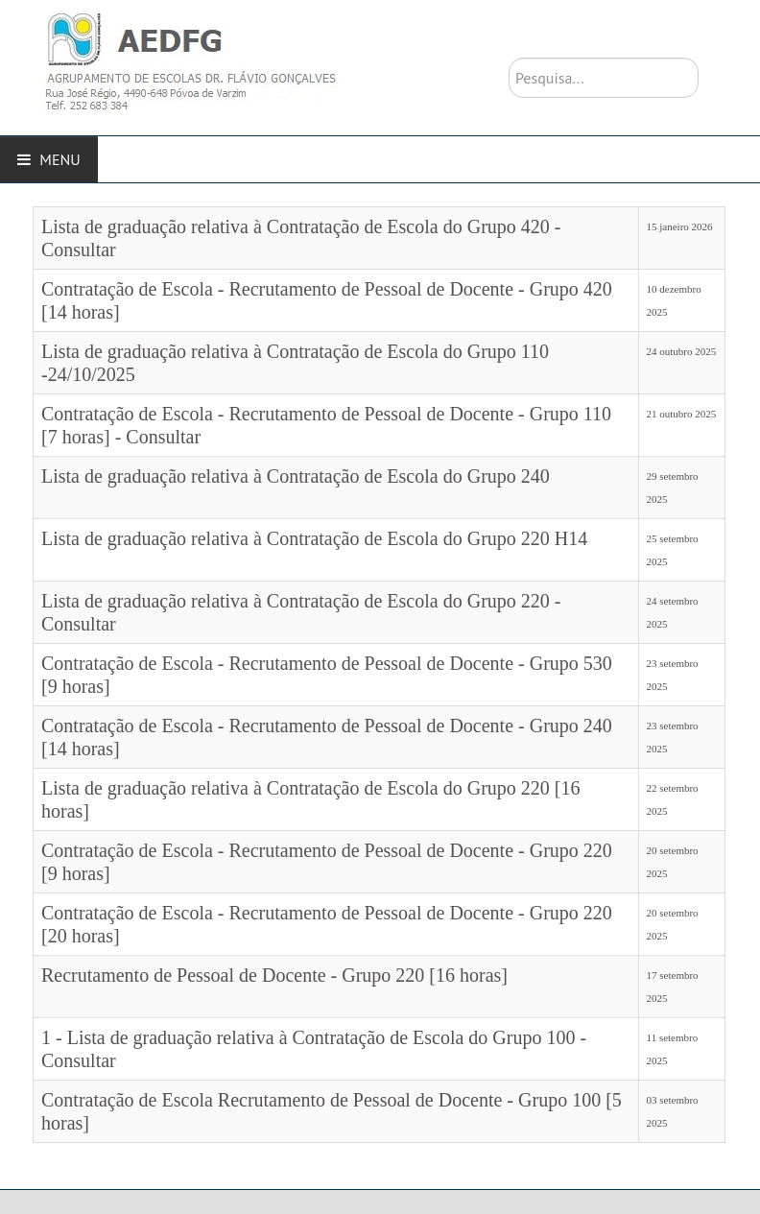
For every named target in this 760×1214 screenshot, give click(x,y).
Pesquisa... (509, 58)
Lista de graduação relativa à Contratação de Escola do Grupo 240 (295, 476)
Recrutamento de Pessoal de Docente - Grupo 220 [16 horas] (274, 975)
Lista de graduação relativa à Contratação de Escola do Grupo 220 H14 (314, 538)
